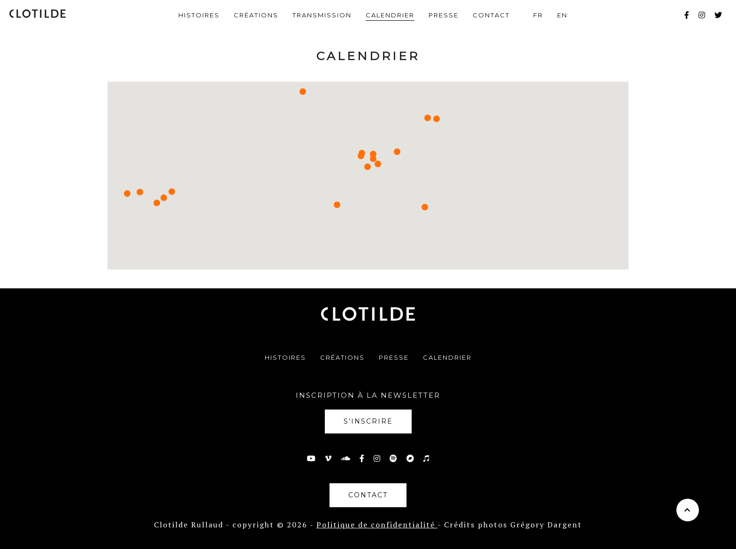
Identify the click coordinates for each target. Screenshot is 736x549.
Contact (491, 15)
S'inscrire (368, 421)
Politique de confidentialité (376, 524)
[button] (436, 119)
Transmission (322, 15)
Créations (256, 15)
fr (538, 15)
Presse (444, 15)
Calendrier (390, 15)
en (562, 15)
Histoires (199, 15)
